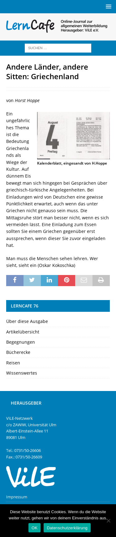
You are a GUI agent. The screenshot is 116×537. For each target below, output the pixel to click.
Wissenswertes (21, 373)
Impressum (16, 497)
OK (34, 528)
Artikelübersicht (22, 332)
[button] (107, 6)
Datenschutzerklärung (67, 528)
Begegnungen (20, 342)
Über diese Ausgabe (27, 321)
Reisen (13, 363)
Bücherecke (18, 352)
